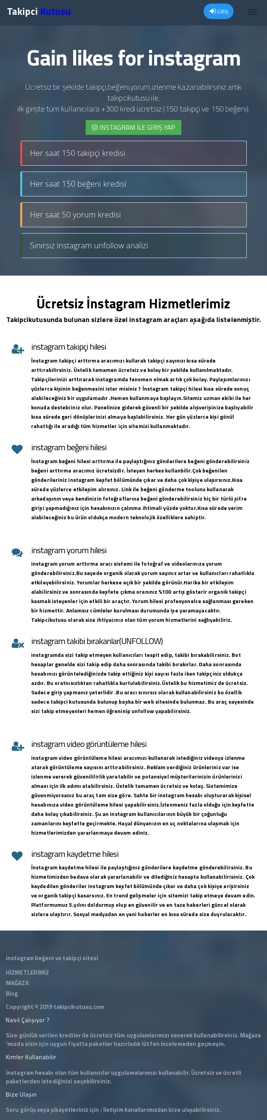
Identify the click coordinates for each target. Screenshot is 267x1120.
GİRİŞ (219, 12)
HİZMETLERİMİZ (27, 972)
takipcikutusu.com (79, 1006)
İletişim (113, 1109)
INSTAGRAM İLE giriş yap (134, 127)
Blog (12, 993)
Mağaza (250, 1035)
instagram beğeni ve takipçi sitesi (52, 958)
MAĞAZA (17, 982)
